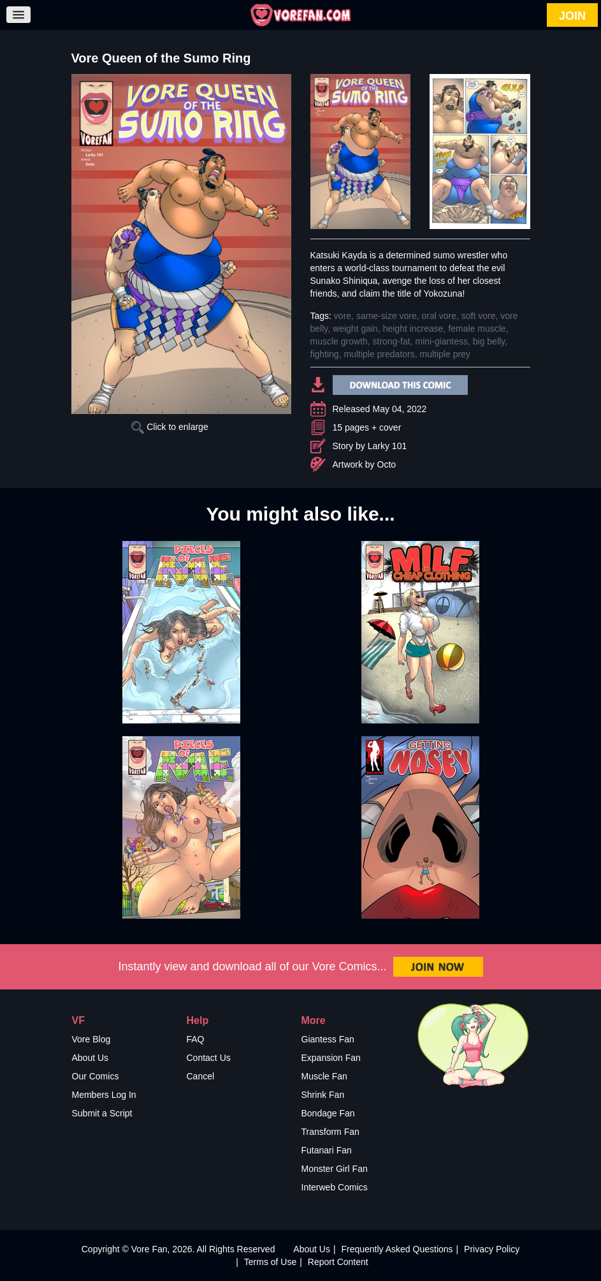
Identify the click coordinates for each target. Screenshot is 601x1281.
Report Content (338, 1262)
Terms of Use (270, 1262)
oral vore (439, 316)
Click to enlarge (169, 427)
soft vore (478, 316)
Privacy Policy (491, 1249)
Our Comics (95, 1076)
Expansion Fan (331, 1058)
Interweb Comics (334, 1187)
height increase (413, 328)
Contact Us (209, 1058)
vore (342, 316)
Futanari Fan (326, 1150)
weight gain (355, 328)
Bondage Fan (328, 1113)
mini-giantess (441, 341)
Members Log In (104, 1095)
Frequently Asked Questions (397, 1249)
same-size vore (386, 316)
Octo (386, 464)
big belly (489, 341)
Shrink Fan (323, 1095)
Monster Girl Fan (334, 1169)
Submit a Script (102, 1113)
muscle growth (339, 341)
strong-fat (391, 341)
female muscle (476, 328)
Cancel (201, 1076)
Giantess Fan (327, 1039)
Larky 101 (387, 446)
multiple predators (379, 354)
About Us (90, 1058)
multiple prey (445, 354)
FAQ (196, 1039)
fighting (324, 354)
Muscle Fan (324, 1076)
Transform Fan (330, 1132)
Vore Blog (91, 1039)
